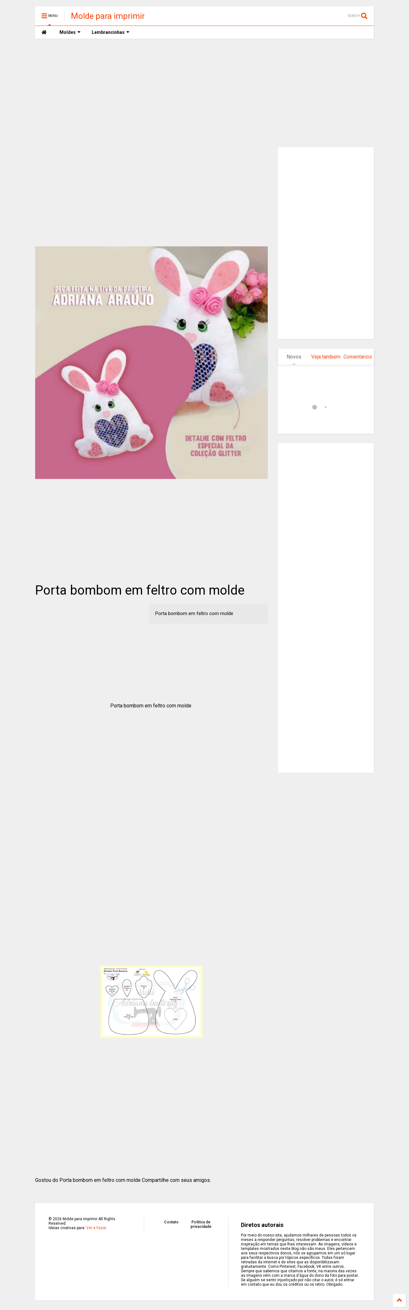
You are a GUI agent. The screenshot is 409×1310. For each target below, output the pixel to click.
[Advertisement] (204, 93)
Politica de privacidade (201, 1224)
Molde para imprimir (108, 16)
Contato (171, 1222)
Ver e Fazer (96, 1228)
